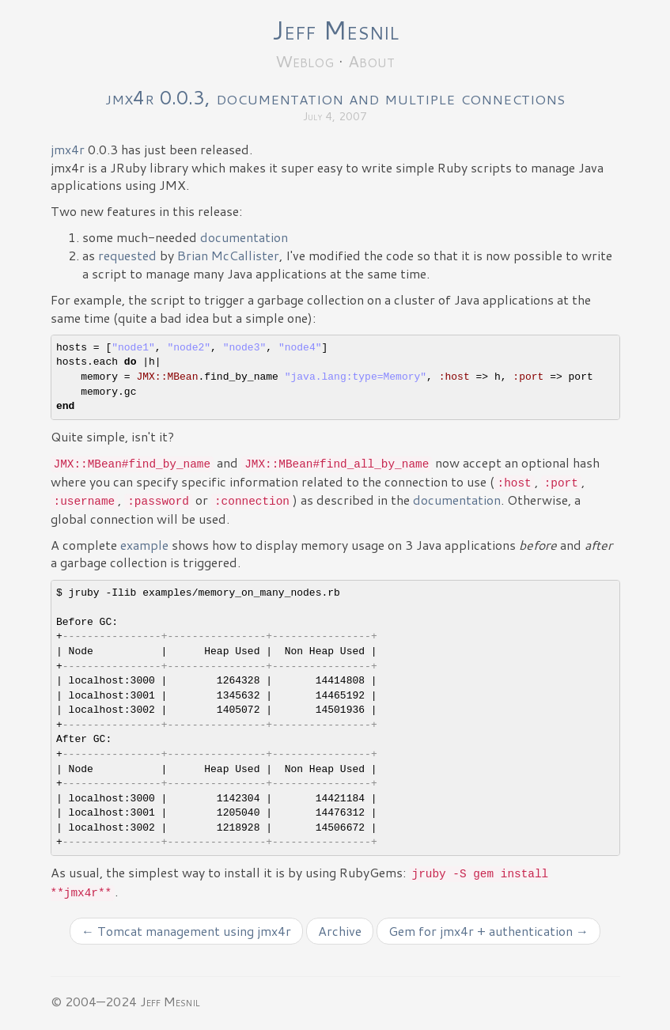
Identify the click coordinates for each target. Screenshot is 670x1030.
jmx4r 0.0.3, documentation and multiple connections (335, 97)
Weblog (304, 61)
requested (127, 255)
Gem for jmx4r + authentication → (488, 931)
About (371, 61)
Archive (339, 931)
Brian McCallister (228, 255)
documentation (244, 237)
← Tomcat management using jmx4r (186, 931)
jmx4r (68, 149)
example (144, 545)
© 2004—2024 (94, 1001)
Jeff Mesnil (335, 29)
